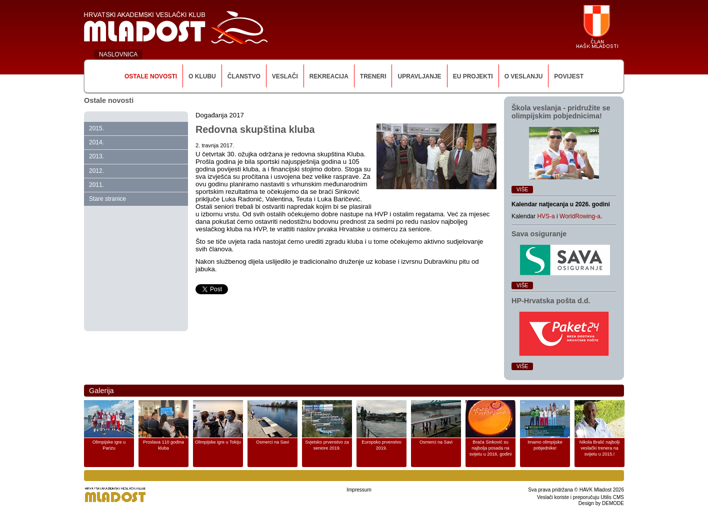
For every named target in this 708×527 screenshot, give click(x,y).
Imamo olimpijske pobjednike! (545, 445)
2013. (96, 156)
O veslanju (523, 76)
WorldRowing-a (580, 216)
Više (522, 189)
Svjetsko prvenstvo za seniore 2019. (327, 445)
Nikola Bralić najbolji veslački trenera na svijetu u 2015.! (600, 448)
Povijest (569, 76)
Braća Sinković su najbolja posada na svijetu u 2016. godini (491, 448)
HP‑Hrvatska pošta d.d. (551, 301)
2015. (96, 128)
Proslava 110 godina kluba (163, 445)
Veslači (285, 76)
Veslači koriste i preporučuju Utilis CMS (580, 497)
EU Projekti (473, 76)
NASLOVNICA (118, 54)
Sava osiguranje (539, 234)
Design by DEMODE (601, 503)
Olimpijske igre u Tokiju (218, 442)
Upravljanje (419, 76)
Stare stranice (107, 198)
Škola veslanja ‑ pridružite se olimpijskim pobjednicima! (561, 112)
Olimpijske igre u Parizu (109, 445)
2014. (96, 142)
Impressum (358, 490)
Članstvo (244, 76)
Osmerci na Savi (272, 442)
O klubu (202, 76)
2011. (96, 184)
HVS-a (545, 216)
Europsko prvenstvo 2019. (382, 445)
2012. (96, 170)
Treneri (373, 76)
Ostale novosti (150, 76)
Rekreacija (329, 76)
